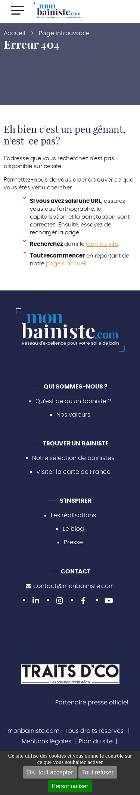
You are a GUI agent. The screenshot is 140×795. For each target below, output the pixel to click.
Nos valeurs (73, 415)
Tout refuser (97, 772)
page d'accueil (66, 263)
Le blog (73, 529)
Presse (73, 542)
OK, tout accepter (50, 772)
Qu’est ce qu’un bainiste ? (73, 401)
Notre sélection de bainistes (73, 458)
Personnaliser (70, 786)
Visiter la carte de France (73, 472)
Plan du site (96, 741)
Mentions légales (46, 741)
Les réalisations (73, 515)
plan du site (102, 244)
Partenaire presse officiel (91, 703)
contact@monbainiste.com (70, 586)
